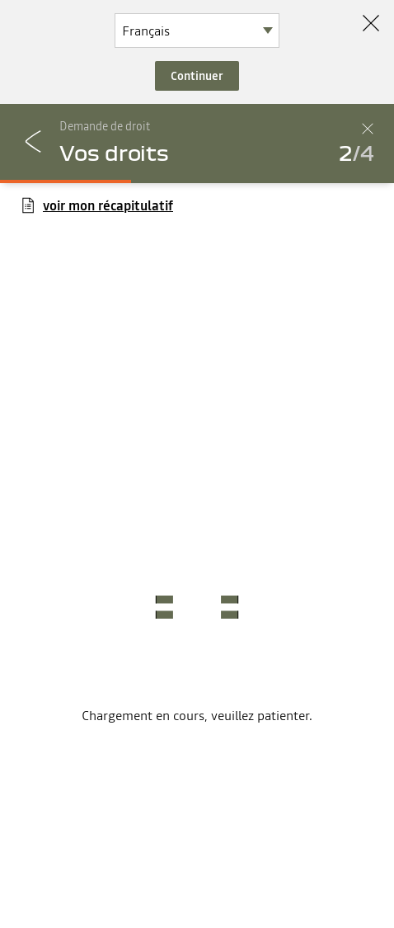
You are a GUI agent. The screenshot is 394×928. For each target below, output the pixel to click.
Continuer (197, 76)
